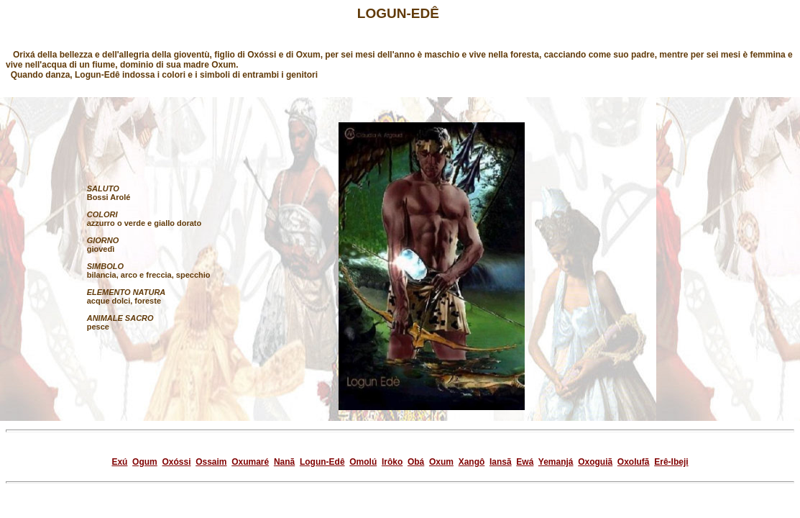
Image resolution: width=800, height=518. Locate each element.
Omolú (363, 462)
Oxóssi (176, 462)
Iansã (500, 462)
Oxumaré (250, 462)
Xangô (472, 462)
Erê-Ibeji (671, 462)
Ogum (144, 462)
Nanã (284, 462)
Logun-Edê (322, 462)
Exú (119, 462)
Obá (416, 462)
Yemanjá (556, 462)
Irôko (392, 462)
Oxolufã (633, 462)
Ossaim (211, 462)
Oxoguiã (595, 462)
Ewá (524, 462)
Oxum (441, 462)
